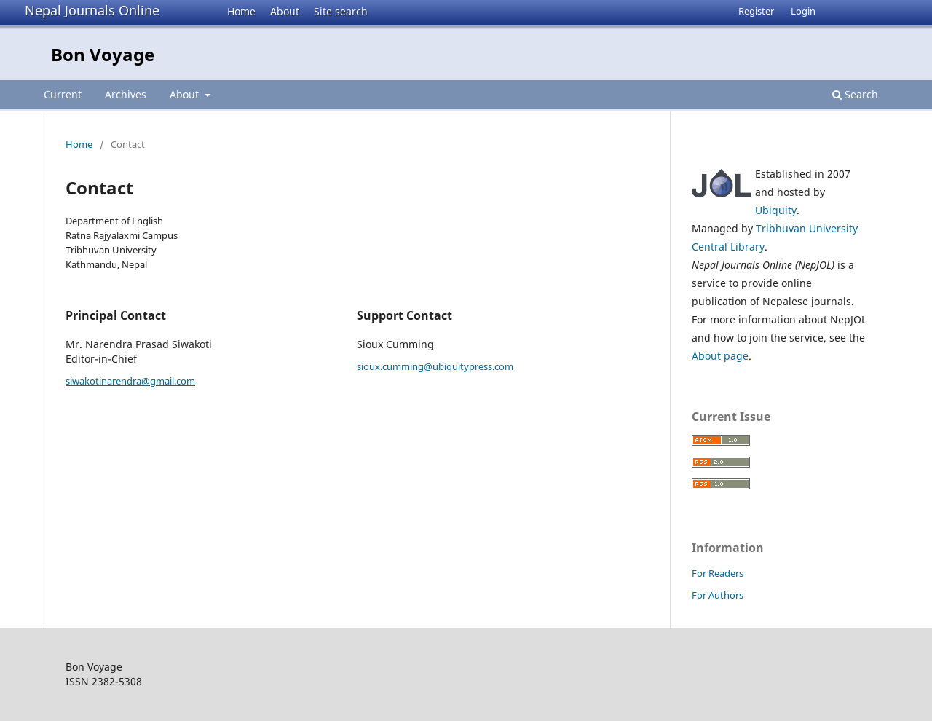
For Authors (717, 595)
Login (803, 10)
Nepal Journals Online (92, 10)
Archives (125, 94)
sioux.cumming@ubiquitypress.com (435, 366)
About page (720, 356)
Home (241, 11)
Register (756, 10)
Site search (341, 11)
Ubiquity (776, 210)
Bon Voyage (102, 54)
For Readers (717, 573)
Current (63, 94)
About (284, 11)
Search (855, 94)
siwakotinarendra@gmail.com (130, 380)
